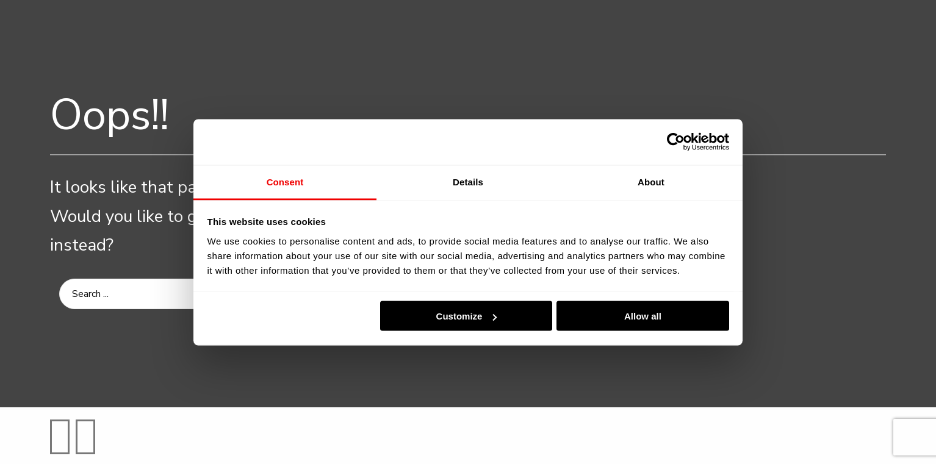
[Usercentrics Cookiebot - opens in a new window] (675, 142)
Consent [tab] (285, 181)
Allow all (642, 316)
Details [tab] (468, 181)
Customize (466, 316)
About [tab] (651, 181)
